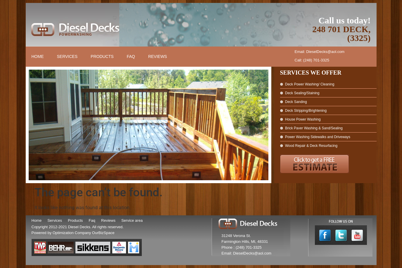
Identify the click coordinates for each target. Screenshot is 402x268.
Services (67, 56)
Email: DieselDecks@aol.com (320, 51)
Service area (132, 220)
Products (102, 56)
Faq (92, 220)
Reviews (157, 56)
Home (38, 56)
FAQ (131, 56)
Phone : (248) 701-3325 (242, 247)
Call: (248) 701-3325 (312, 60)
